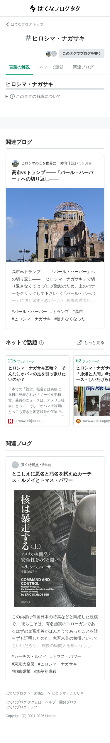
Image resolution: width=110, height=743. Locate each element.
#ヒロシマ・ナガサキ (31, 319)
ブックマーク (21, 360)
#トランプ (59, 311)
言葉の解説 (19, 67)
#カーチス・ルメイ (29, 656)
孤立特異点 (30, 465)
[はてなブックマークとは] (41, 342)
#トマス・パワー (66, 656)
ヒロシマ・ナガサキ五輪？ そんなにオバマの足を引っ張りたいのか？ (37, 374)
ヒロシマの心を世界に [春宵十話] (48, 163)
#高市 (77, 311)
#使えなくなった (70, 319)
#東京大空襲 (23, 664)
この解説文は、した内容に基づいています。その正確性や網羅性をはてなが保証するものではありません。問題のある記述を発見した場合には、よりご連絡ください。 (33, 97)
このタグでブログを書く (81, 53)
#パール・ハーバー (29, 311)
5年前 (46, 465)
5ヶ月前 (85, 163)
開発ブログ (68, 702)
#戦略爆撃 (21, 671)
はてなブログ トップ (24, 24)
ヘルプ (50, 702)
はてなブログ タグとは (24, 702)
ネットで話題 (51, 67)
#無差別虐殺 (45, 671)
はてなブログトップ (21, 707)
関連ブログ (83, 67)
